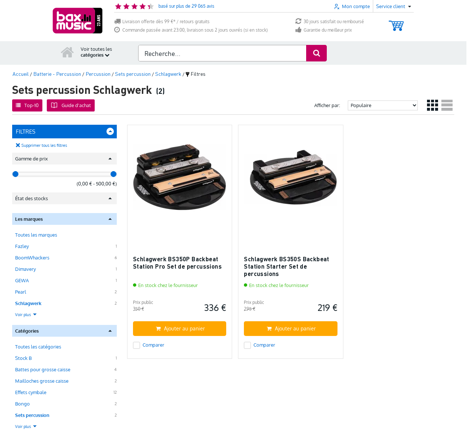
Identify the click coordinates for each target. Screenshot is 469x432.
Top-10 (27, 105)
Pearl (20, 292)
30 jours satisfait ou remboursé (329, 21)
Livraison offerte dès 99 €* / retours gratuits (162, 21)
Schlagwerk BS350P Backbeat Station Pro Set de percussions (177, 262)
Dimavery (25, 269)
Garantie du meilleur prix (323, 30)
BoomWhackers (32, 258)
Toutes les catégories (38, 347)
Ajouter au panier (180, 328)
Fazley (22, 246)
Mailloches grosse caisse (42, 381)
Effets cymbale (30, 392)
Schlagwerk (28, 303)
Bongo (22, 404)
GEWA (22, 280)
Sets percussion (32, 415)
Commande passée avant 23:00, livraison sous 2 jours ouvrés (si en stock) (191, 30)
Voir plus (26, 314)
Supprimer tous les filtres (44, 145)
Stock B (23, 358)
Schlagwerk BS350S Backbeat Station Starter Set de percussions (286, 266)
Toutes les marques (36, 235)
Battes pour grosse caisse (42, 369)
